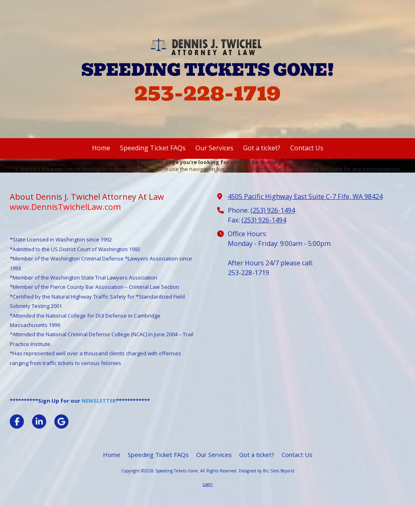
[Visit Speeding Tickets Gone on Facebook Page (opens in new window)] (17, 421)
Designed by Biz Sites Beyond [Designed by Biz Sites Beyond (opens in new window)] (266, 471)
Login (208, 484)
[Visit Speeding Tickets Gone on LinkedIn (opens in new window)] (39, 421)
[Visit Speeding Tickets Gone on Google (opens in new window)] (61, 421)
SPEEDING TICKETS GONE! (207, 70)
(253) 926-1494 (272, 210)
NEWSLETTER (98, 400)
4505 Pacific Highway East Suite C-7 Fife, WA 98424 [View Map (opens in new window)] (305, 196)
